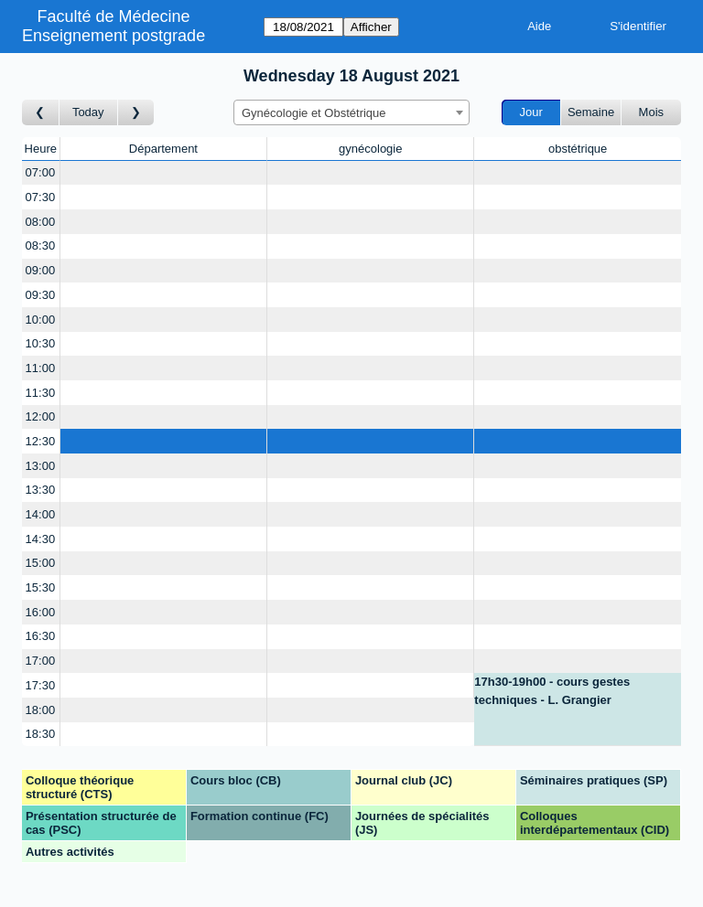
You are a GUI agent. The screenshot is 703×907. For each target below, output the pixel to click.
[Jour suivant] (136, 113)
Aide (539, 26)
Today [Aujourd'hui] (88, 112)
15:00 (41, 563)
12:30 (41, 441)
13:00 (41, 466)
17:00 (41, 660)
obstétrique (577, 148)
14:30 (41, 539)
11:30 (41, 393)
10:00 (41, 319)
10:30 (41, 343)
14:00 (41, 514)
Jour (531, 112)
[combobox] (351, 112)
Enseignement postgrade (113, 36)
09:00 (41, 270)
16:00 (41, 612)
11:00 (41, 368)
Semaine (591, 112)
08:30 (41, 245)
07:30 (41, 197)
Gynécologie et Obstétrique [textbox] (314, 113)
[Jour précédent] (40, 113)
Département (163, 148)
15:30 (41, 587)
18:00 (41, 710)
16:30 (41, 636)
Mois (651, 112)
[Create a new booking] (163, 173)
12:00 (41, 416)
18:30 (41, 734)
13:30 (41, 489)
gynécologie (370, 148)
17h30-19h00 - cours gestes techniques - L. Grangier (552, 691)
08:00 (41, 222)
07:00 (41, 172)
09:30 (41, 295)
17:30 (41, 685)
